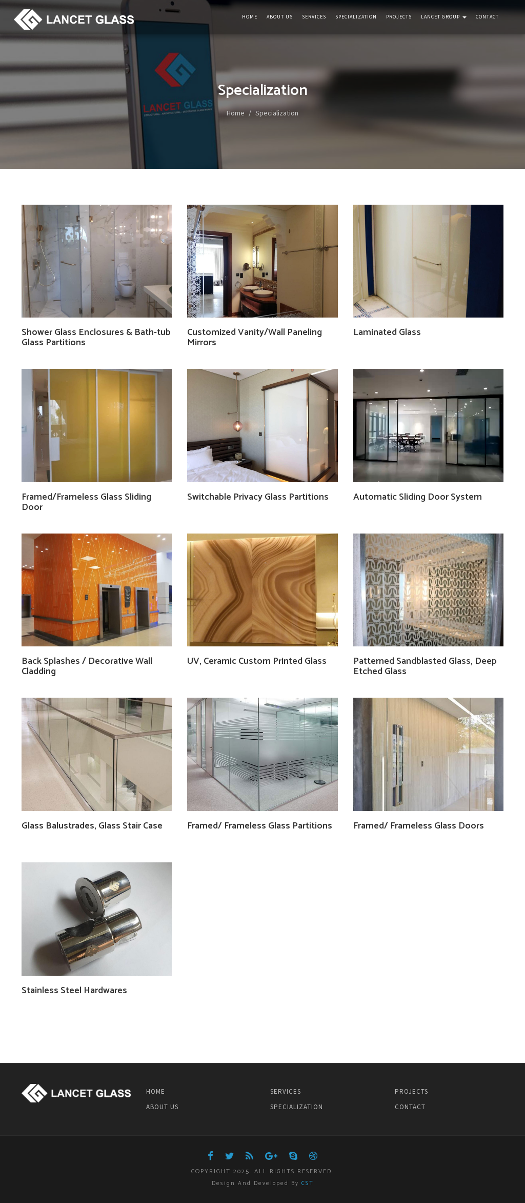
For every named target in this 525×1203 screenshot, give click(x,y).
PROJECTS (411, 1091)
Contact (487, 16)
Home (249, 16)
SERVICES (285, 1091)
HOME (155, 1091)
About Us (280, 16)
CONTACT (410, 1106)
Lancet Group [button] (444, 16)
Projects (399, 16)
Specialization (356, 16)
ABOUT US (162, 1106)
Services (314, 16)
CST (307, 1183)
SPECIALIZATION (296, 1106)
